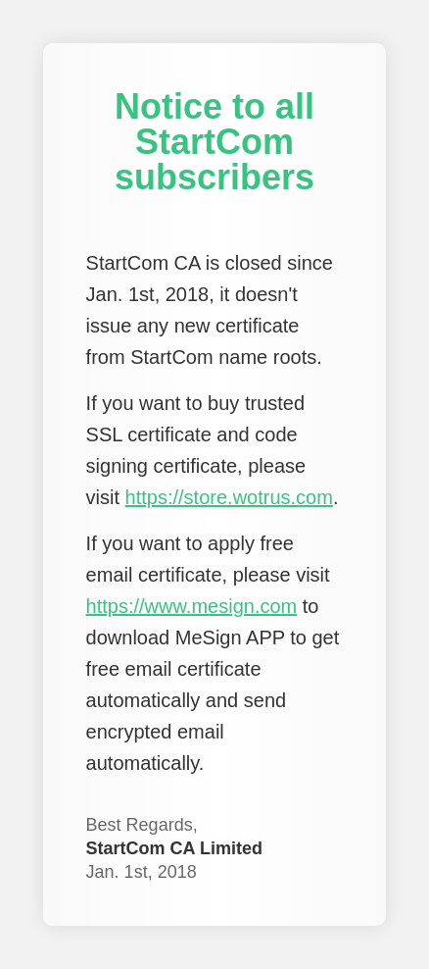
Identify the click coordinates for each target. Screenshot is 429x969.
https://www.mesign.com (192, 606)
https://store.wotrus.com (229, 497)
